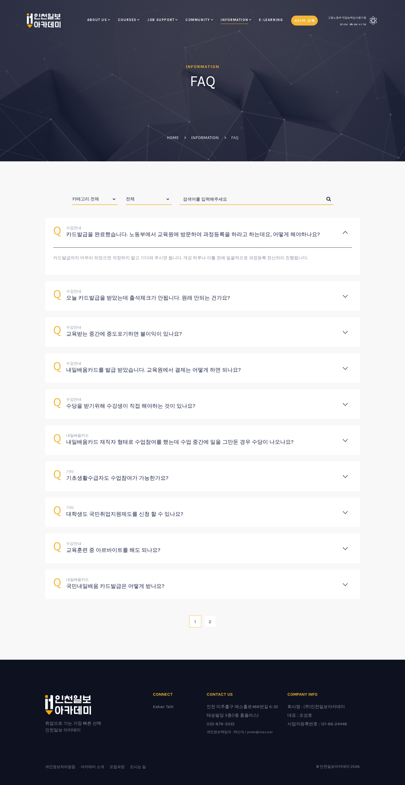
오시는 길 (138, 767)
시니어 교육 (304, 21)
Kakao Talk (163, 706)
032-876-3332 (221, 723)
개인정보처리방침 (60, 767)
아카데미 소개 (92, 767)
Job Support (161, 20)
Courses (127, 20)
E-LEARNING (271, 20)
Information (234, 20)
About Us (97, 20)
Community (197, 20)
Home (173, 137)
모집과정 (117, 767)
